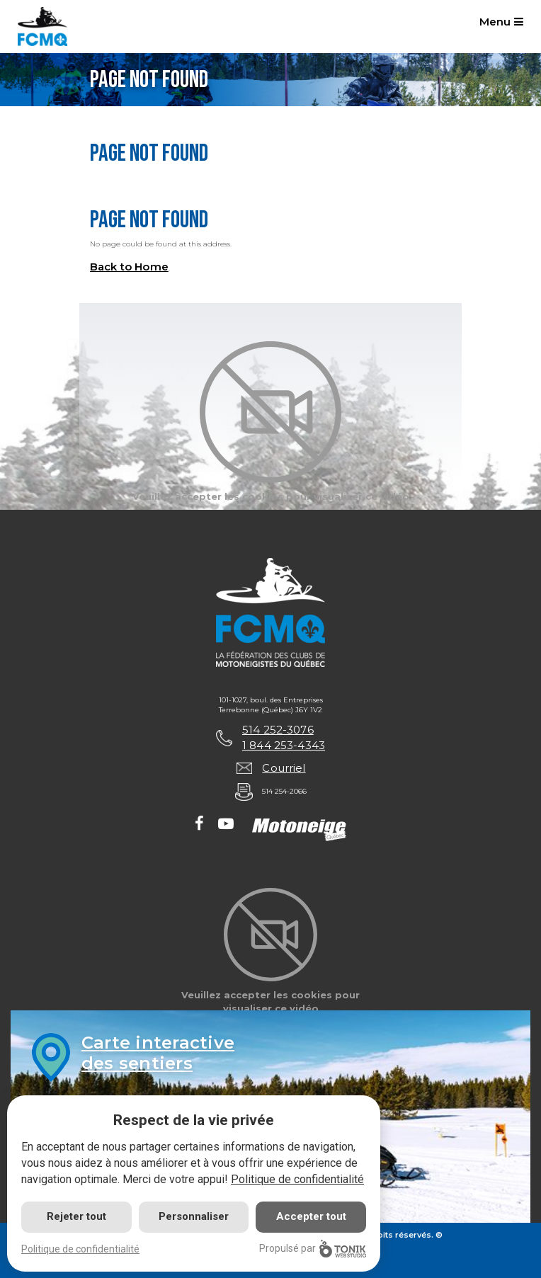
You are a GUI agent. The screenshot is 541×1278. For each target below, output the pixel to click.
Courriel (283, 768)
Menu (501, 21)
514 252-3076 (278, 729)
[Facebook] (199, 825)
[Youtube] (226, 825)
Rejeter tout (76, 1216)
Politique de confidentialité (297, 1179)
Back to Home (129, 266)
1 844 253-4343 (283, 745)
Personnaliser (194, 1216)
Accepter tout (311, 1216)
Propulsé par (312, 1248)
